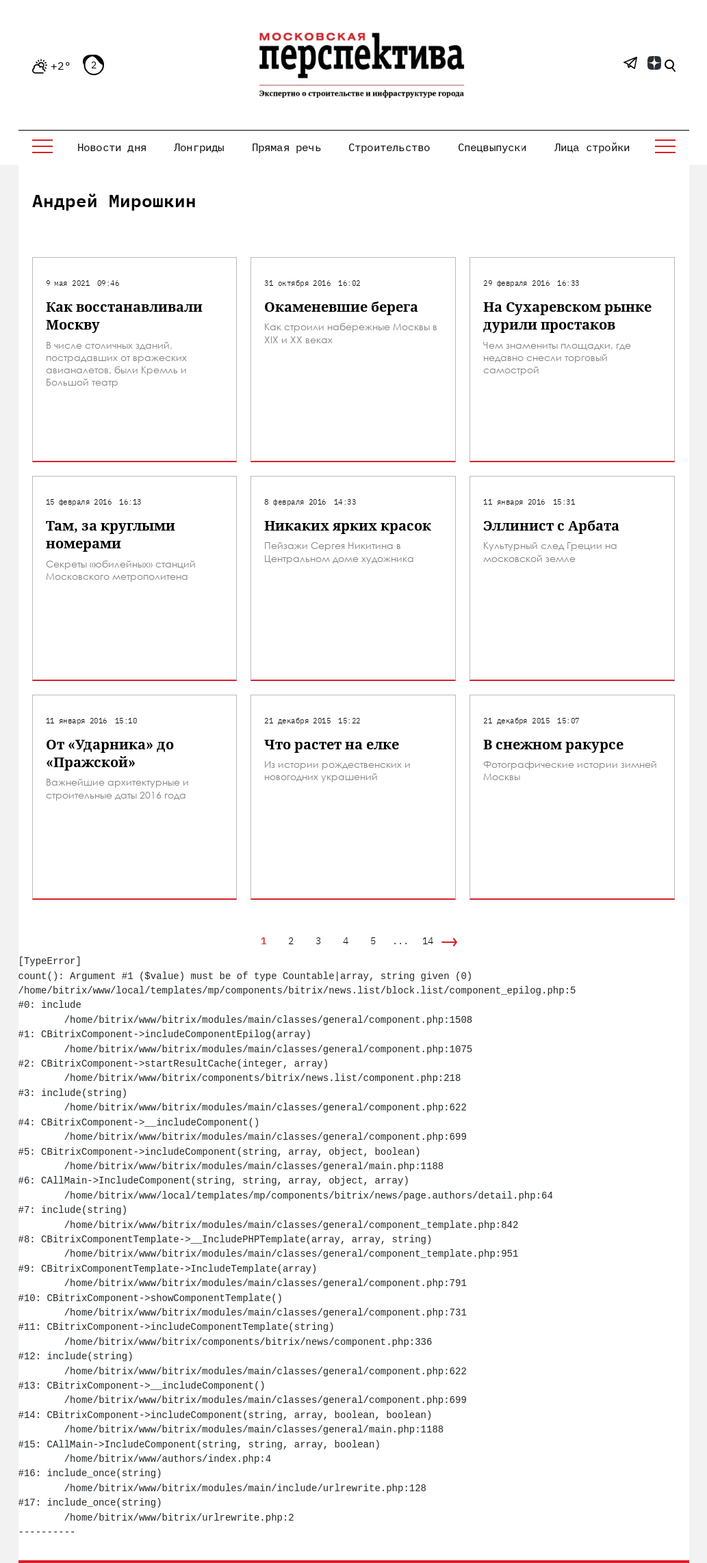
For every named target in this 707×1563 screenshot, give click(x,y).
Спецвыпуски (492, 147)
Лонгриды (199, 147)
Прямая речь (286, 147)
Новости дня (111, 147)
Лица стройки (592, 147)
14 (427, 941)
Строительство (389, 147)
